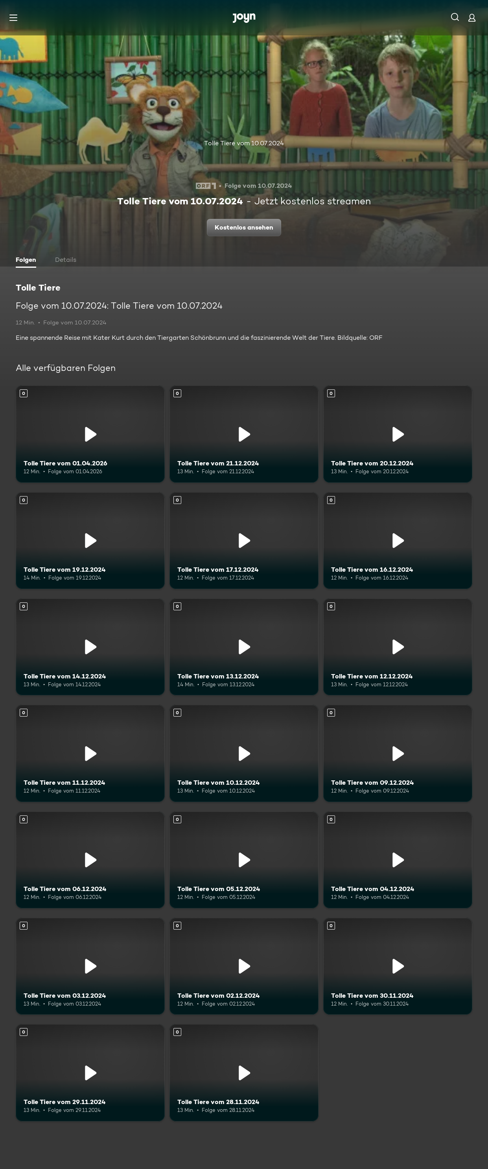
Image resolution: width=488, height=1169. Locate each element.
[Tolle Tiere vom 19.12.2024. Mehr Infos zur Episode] (90, 540)
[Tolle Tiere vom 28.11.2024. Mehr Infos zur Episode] (244, 1072)
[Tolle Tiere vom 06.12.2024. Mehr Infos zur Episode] (90, 859)
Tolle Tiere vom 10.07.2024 (244, 143)
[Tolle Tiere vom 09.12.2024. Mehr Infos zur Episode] (397, 753)
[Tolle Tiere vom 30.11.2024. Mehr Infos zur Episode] (397, 966)
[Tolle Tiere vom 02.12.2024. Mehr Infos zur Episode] (244, 966)
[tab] (28, 261)
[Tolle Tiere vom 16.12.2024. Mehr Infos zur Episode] (397, 540)
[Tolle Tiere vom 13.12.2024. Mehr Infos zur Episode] (244, 646)
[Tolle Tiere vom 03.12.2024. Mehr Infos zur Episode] (90, 966)
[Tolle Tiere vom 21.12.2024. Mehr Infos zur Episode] (244, 433)
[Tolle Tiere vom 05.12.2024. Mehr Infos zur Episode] (244, 859)
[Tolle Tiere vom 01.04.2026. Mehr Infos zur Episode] (90, 433)
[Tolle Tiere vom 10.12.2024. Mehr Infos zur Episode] (244, 753)
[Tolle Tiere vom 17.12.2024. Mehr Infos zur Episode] (244, 540)
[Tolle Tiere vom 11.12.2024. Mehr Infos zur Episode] (90, 753)
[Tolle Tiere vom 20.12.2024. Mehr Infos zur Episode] (397, 433)
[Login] (471, 17)
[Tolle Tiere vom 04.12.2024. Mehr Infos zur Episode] (397, 859)
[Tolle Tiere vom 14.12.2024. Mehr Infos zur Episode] (90, 646)
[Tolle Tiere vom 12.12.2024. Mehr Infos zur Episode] (397, 646)
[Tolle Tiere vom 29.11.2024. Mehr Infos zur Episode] (90, 1072)
